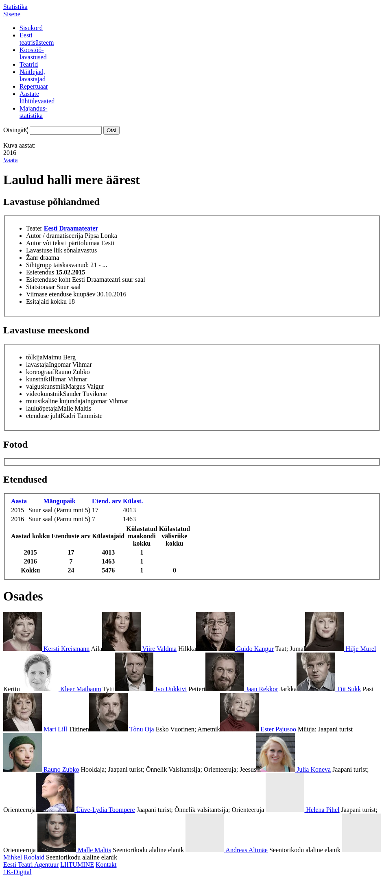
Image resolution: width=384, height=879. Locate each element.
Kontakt (106, 864)
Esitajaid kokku (46, 301)
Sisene (11, 14)
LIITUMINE (77, 864)
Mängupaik (60, 501)
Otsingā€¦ (15, 129)
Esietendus (40, 272)
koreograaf (40, 371)
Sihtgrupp (39, 264)
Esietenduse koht (48, 279)
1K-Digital (17, 871)
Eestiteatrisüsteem (37, 39)
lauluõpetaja (42, 408)
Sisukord (31, 27)
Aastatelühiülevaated (37, 97)
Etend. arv (106, 501)
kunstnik (37, 379)
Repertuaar (34, 86)
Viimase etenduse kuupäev (61, 294)
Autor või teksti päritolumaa (63, 242)
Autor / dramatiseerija (54, 235)
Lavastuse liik (44, 250)
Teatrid (29, 64)
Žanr (32, 257)
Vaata (10, 160)
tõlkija (34, 357)
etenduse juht (43, 415)
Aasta (19, 501)
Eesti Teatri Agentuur (31, 864)
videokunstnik (44, 393)
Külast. (133, 501)
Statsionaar (40, 286)
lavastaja (37, 364)
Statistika (15, 6)
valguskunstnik (45, 386)
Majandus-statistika (33, 112)
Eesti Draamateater (71, 228)
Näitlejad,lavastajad (33, 75)
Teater (34, 228)
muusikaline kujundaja (55, 401)
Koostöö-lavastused (33, 53)
